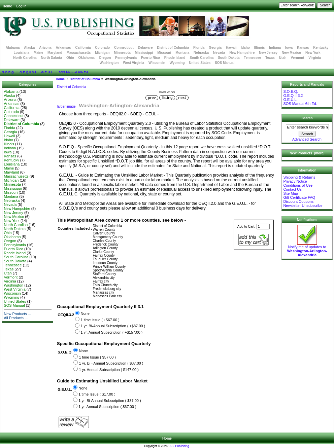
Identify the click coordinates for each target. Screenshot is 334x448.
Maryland (54, 52)
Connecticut (124, 47)
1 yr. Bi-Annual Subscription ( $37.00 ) (109, 401)
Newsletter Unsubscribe (302, 205)
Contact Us (292, 189)
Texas (270, 58)
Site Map (290, 193)
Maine (38, 52)
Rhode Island (175, 58)
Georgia (215, 47)
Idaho (245, 47)
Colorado (102, 47)
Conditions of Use (297, 185)
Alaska (29, 47)
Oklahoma (86, 58)
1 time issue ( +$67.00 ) (99, 320)
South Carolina (201, 58)
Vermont (297, 58)
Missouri (164, 52)
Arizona (45, 47)
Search (307, 118)
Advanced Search (307, 139)
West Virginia (133, 63)
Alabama (13, 47)
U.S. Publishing (178, 446)
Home (7, 6)
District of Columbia (84, 79)
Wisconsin (156, 63)
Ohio (70, 58)
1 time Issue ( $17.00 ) (96, 395)
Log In (21, 6)
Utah (283, 58)
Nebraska (201, 52)
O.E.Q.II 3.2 (28, 72)
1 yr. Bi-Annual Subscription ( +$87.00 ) (112, 326)
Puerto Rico (150, 58)
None (84, 314)
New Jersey (268, 52)
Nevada (219, 52)
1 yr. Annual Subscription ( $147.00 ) (109, 370)
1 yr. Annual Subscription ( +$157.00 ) (111, 332)
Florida (198, 47)
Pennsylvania (126, 58)
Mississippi (144, 52)
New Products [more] (307, 153)
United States (199, 63)
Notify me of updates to (307, 249)
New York (313, 52)
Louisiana (21, 52)
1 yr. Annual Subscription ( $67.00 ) (107, 407)
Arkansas (63, 47)
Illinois (259, 47)
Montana (182, 52)
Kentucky (320, 47)
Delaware (145, 47)
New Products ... (17, 314)
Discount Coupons (298, 201)
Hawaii (231, 47)
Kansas (303, 47)
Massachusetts (79, 52)
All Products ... (16, 318)
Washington (109, 63)
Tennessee (252, 58)
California (83, 47)
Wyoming (177, 63)
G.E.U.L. (47, 72)
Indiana (275, 47)
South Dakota (228, 58)
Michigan (102, 52)
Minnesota (122, 52)
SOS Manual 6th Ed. (74, 72)
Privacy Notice (295, 181)
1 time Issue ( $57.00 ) (97, 357)
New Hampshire (242, 52)
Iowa (289, 47)
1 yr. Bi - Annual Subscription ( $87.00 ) (111, 363)
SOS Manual (224, 63)
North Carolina (24, 58)
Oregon (105, 58)
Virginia (314, 58)
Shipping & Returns (299, 177)
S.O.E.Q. (8, 72)
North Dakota (51, 58)
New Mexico (291, 52)
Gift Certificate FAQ (299, 197)
